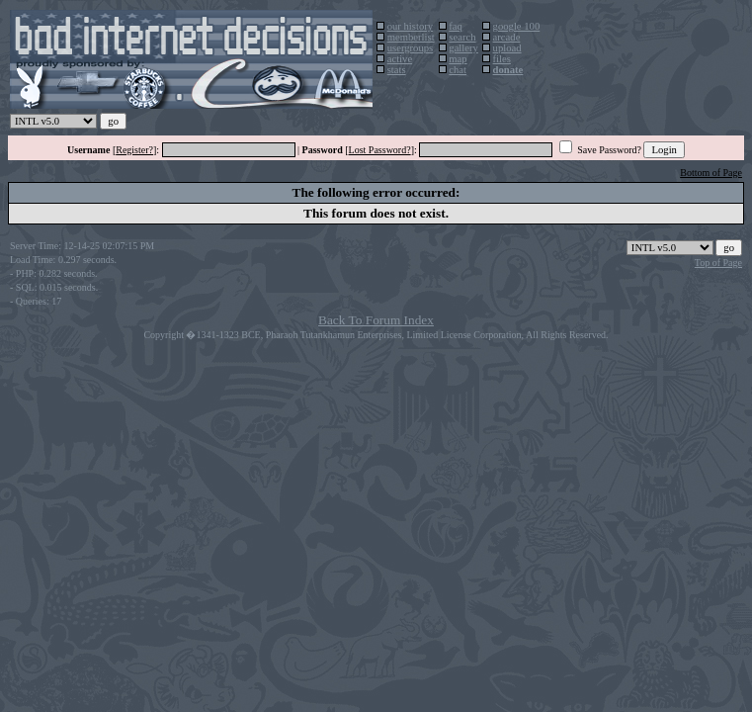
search (462, 37)
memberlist (411, 37)
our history (410, 26)
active (399, 58)
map (457, 58)
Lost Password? (380, 149)
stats (396, 69)
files (502, 58)
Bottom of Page (711, 172)
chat (457, 69)
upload (507, 48)
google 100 (517, 26)
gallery (463, 48)
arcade (507, 37)
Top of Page (718, 262)
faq (455, 26)
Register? (134, 149)
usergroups (410, 48)
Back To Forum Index (376, 319)
